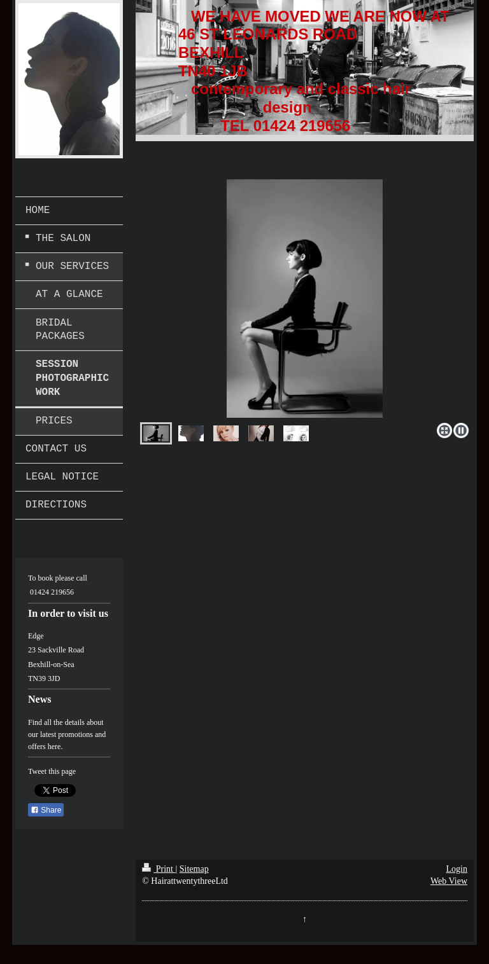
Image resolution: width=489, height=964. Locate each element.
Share (46, 810)
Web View (448, 881)
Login (456, 869)
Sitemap (194, 869)
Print (158, 869)
